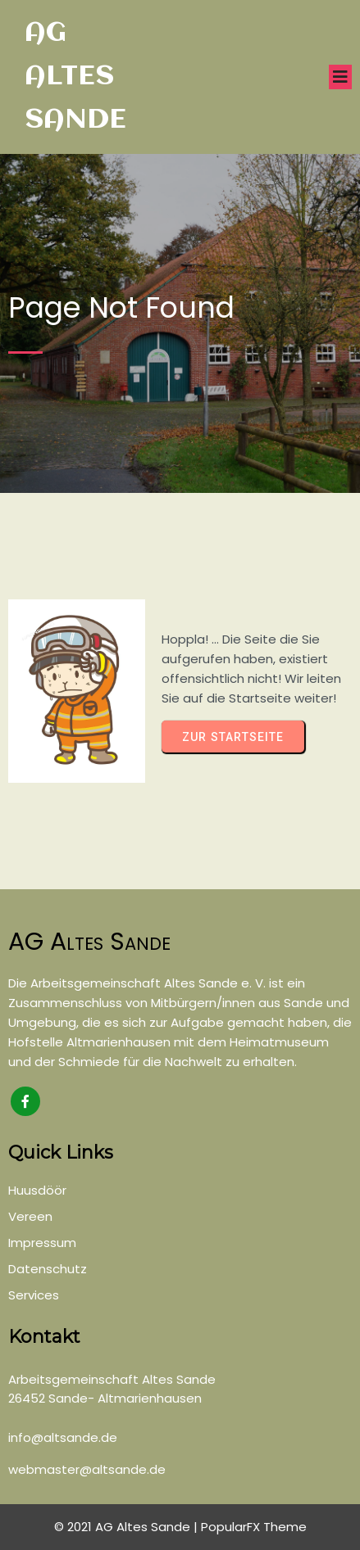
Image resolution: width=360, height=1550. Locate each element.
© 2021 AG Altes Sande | (127, 1526)
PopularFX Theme (254, 1526)
